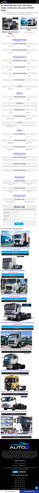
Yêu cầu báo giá (15, 254)
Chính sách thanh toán (19, 486)
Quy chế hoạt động (19, 480)
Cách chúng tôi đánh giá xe (19, 488)
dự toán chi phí (15, 251)
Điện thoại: (6, 216)
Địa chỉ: (6, 219)
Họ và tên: (6, 212)
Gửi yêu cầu (18, 223)
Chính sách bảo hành (19, 484)
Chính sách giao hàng (19, 482)
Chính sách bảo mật (19, 478)
